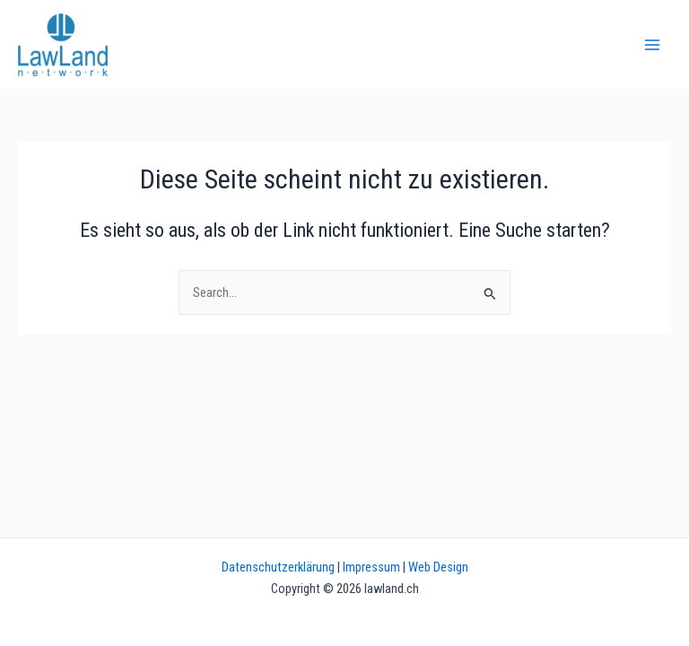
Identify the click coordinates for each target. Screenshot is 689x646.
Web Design (438, 567)
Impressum (371, 567)
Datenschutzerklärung (278, 567)
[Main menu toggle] (652, 45)
